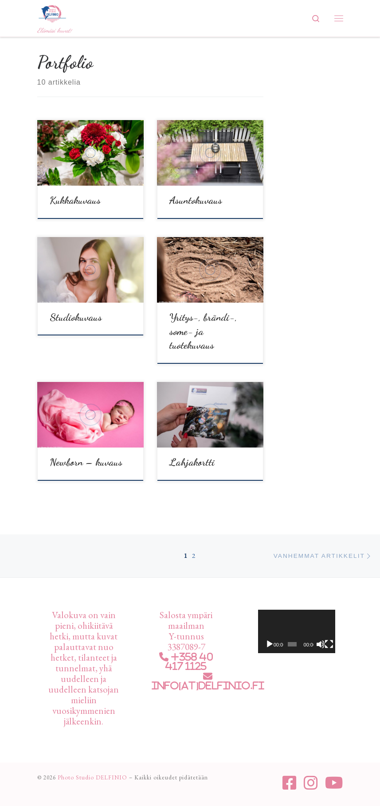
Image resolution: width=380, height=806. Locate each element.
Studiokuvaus (76, 317)
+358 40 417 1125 (189, 661)
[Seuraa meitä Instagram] (311, 783)
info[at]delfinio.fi (208, 685)
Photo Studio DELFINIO (92, 777)
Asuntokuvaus (195, 200)
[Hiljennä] (320, 644)
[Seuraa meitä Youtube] (334, 783)
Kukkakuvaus (75, 200)
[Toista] (269, 644)
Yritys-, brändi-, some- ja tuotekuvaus (203, 331)
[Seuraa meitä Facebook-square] (289, 783)
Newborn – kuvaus (86, 462)
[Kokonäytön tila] (329, 644)
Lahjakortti (192, 462)
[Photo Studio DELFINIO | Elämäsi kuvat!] (52, 12)
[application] (296, 631)
